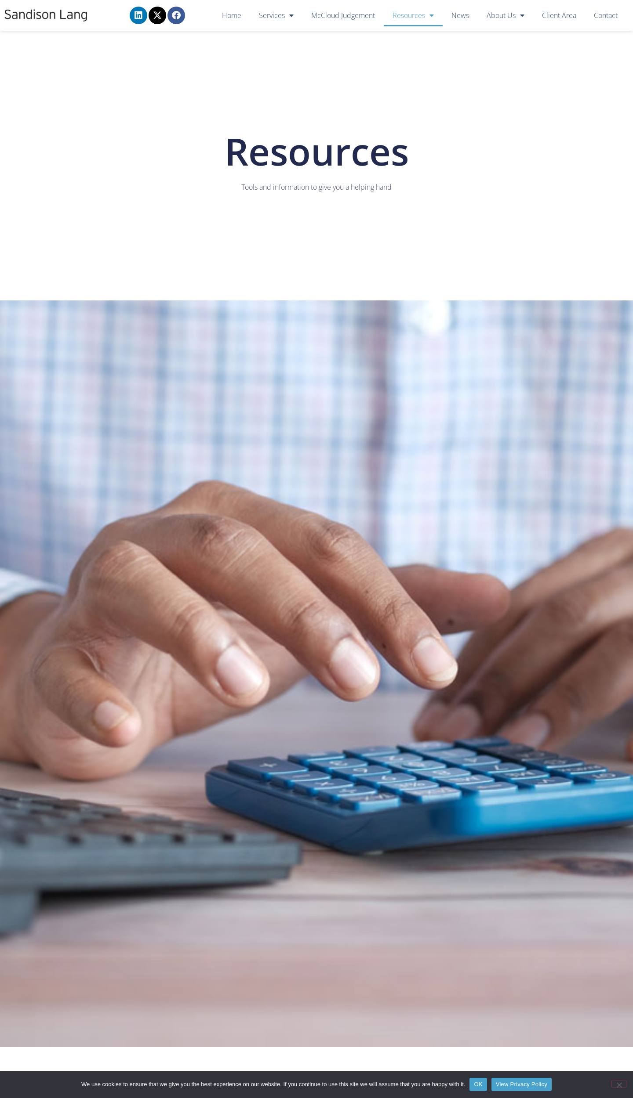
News (460, 15)
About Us (505, 15)
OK (478, 1084)
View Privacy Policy (521, 1084)
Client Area (559, 15)
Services (276, 15)
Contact (606, 15)
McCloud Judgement (343, 15)
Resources (413, 15)
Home (231, 15)
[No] (618, 1084)
